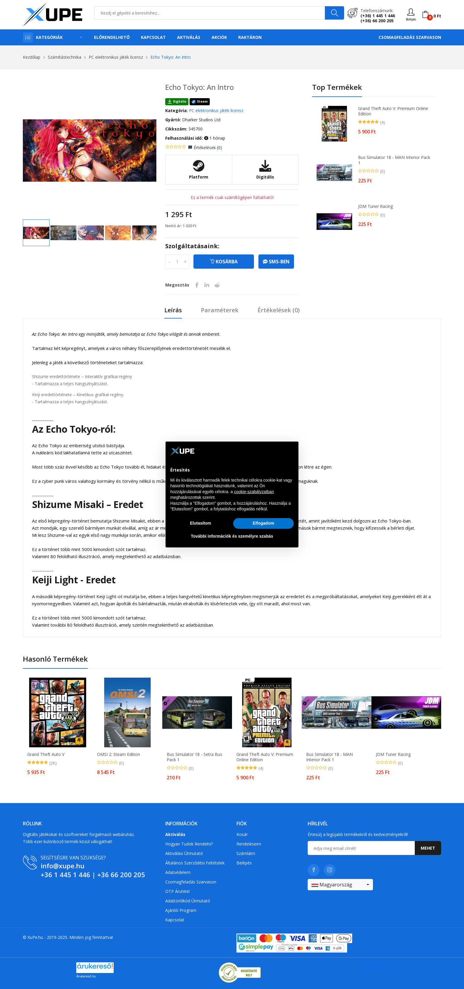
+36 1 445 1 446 (65, 874)
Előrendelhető (112, 37)
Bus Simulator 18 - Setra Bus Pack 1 (194, 757)
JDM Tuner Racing (375, 206)
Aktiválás (188, 37)
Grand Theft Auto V (45, 754)
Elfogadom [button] (263, 523)
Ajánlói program (180, 910)
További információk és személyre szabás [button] (232, 536)
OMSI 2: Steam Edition (118, 754)
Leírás (173, 310)
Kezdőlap (31, 57)
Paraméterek (220, 310)
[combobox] (340, 884)
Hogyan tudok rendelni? (189, 844)
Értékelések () (208, 147)
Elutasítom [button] (200, 523)
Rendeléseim (248, 844)
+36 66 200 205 (121, 874)
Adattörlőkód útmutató (187, 901)
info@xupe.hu (62, 865)
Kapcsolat (153, 37)
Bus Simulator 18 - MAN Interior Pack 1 (394, 160)
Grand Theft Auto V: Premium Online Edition (393, 111)
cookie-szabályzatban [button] (254, 491)
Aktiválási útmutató (184, 853)
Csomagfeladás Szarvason (410, 37)
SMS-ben (276, 261)
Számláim (245, 853)
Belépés (244, 863)
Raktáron (250, 37)
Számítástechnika (64, 57)
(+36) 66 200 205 (377, 20)
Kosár (242, 834)
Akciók (219, 37)
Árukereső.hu (86, 976)
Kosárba (224, 261)
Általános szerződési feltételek (195, 863)
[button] (149, 232)
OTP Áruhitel (177, 891)
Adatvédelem (177, 872)
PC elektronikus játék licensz (116, 57)
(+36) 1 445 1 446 (377, 15)
